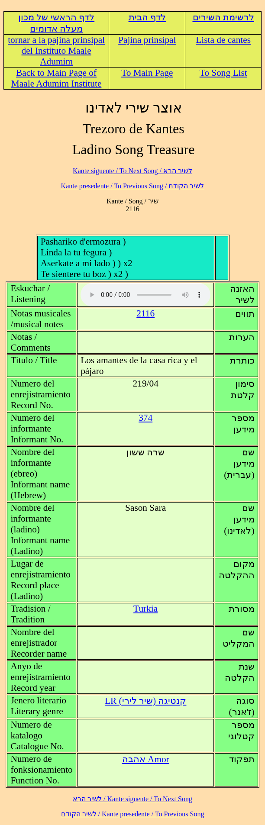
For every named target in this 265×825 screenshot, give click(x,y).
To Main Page (147, 73)
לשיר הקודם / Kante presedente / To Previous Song (132, 186)
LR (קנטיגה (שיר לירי (145, 701)
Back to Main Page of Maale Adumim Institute (56, 78)
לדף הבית (147, 17)
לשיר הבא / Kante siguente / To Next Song (132, 170)
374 (145, 417)
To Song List (223, 73)
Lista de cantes (223, 40)
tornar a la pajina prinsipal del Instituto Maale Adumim (56, 51)
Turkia (145, 608)
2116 (145, 313)
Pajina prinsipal (147, 40)
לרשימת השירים (223, 17)
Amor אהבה (145, 759)
